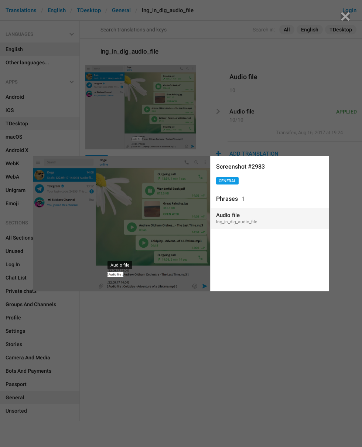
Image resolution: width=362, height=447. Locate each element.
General (227, 181)
